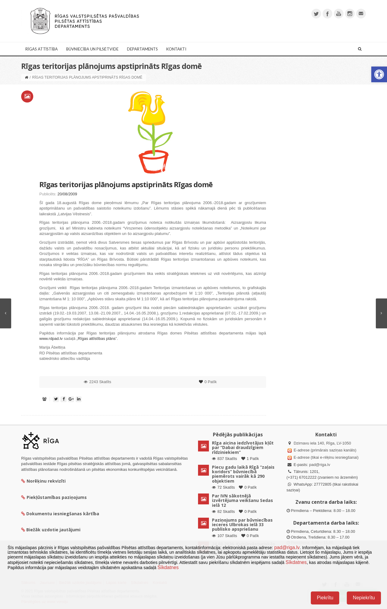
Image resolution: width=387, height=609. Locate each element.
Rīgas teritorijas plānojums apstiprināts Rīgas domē (126, 184)
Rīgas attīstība (41, 49)
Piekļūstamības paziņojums (54, 497)
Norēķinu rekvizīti (43, 481)
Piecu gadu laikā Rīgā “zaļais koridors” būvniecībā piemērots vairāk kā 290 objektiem (243, 474)
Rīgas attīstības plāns (96, 338)
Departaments (142, 49)
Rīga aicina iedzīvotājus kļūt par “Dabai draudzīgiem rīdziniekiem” (243, 447)
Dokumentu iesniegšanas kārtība (62, 513)
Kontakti (176, 49)
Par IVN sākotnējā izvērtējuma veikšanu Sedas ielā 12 (242, 500)
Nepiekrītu (364, 597)
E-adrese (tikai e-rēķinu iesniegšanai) (326, 457)
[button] (379, 74)
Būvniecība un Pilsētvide (92, 49)
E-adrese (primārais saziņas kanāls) (325, 450)
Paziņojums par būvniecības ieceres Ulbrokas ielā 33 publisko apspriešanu (242, 524)
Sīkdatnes (296, 562)
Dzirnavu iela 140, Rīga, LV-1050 (322, 443)
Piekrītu (325, 597)
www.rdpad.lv (51, 338)
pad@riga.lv (319, 464)
